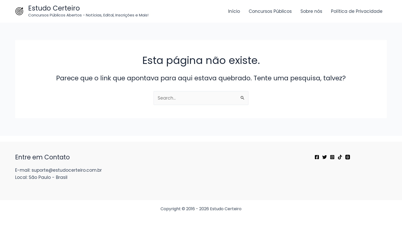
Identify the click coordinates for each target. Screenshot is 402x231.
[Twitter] (324, 157)
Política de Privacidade (357, 11)
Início (234, 11)
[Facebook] (317, 157)
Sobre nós (311, 11)
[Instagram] (332, 157)
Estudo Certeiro (54, 8)
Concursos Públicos (270, 11)
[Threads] (347, 157)
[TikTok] (340, 157)
